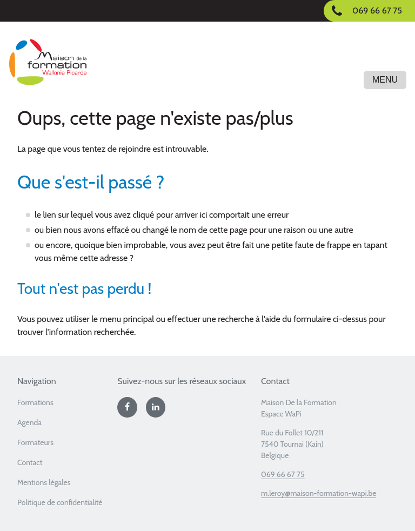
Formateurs (35, 442)
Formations (35, 402)
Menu (385, 79)
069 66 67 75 (283, 474)
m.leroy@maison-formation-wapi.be (319, 493)
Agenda (29, 422)
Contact (29, 462)
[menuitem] (63, 406)
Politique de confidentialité (60, 502)
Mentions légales (44, 482)
